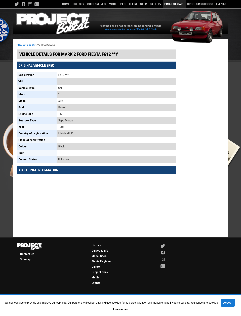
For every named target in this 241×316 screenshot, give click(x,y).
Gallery (155, 4)
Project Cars (174, 4)
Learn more (120, 309)
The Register (138, 4)
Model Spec (117, 4)
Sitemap (25, 259)
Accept (227, 302)
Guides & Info (96, 4)
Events (221, 4)
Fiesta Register (101, 261)
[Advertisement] (96, 199)
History (78, 4)
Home (66, 4)
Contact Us (27, 254)
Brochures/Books (200, 4)
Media (95, 277)
